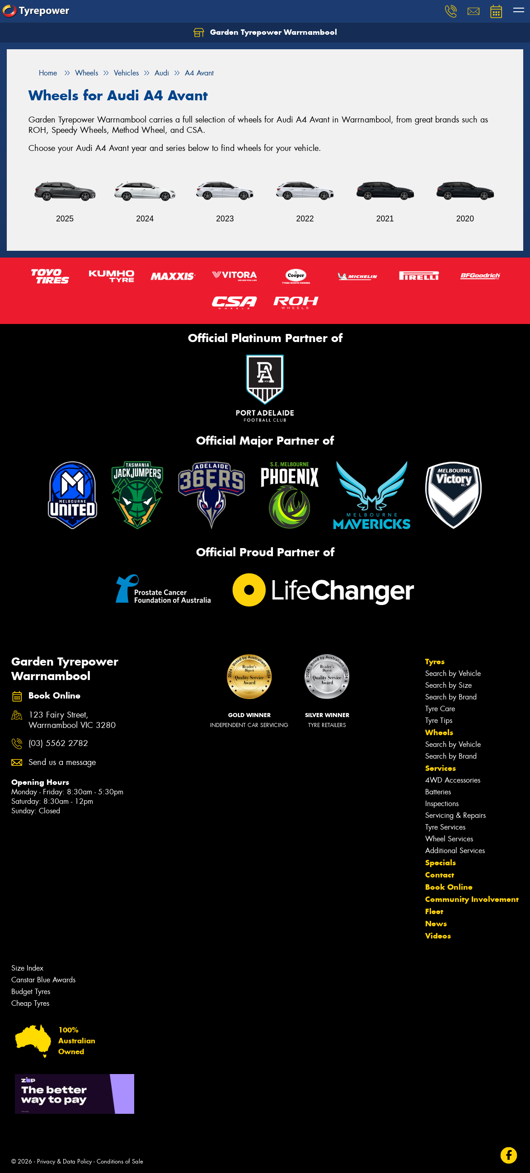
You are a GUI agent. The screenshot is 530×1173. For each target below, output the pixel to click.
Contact (439, 875)
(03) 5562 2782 (58, 743)
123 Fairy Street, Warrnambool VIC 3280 (72, 720)
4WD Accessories (452, 780)
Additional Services (455, 850)
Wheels (439, 732)
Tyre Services (445, 827)
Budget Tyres (30, 991)
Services (440, 768)
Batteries (438, 792)
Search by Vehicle (453, 673)
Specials (440, 863)
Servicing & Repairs (455, 815)
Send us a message (62, 762)
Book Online (449, 887)
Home (42, 73)
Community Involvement (472, 899)
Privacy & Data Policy (64, 1161)
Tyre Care (440, 708)
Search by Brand (451, 697)
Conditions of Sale (120, 1161)
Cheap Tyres (30, 1003)
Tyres (435, 661)
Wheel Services (449, 839)
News (436, 924)
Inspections (442, 803)
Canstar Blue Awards (43, 980)
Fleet (434, 911)
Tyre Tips (438, 720)
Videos (438, 936)
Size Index (27, 968)
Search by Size (448, 685)
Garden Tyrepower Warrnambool (265, 32)
